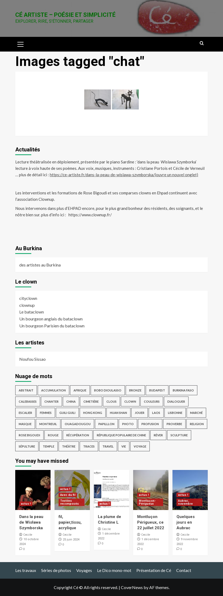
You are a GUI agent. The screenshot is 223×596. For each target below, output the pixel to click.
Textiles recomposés (69, 502)
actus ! (26, 503)
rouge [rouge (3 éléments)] (53, 435)
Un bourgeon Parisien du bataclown (51, 325)
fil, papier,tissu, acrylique (70, 522)
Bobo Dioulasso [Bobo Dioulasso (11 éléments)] (107, 390)
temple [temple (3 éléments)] (48, 446)
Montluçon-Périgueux (147, 502)
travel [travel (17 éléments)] (108, 446)
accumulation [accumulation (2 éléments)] (53, 390)
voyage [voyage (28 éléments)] (140, 446)
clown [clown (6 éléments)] (130, 401)
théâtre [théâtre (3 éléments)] (68, 446)
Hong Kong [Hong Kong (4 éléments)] (92, 412)
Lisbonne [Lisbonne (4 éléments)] (175, 412)
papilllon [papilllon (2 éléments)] (106, 424)
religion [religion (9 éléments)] (197, 424)
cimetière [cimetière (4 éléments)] (91, 401)
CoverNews (132, 587)
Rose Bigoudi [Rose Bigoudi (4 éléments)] (29, 435)
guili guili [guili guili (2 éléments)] (67, 412)
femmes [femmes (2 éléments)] (46, 412)
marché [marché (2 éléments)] (196, 412)
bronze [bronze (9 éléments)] (135, 390)
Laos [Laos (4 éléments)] (156, 412)
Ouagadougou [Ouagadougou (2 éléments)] (78, 424)
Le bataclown (31, 311)
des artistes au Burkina (40, 264)
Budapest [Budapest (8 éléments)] (157, 390)
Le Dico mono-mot (114, 570)
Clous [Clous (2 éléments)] (111, 401)
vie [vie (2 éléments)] (123, 446)
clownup (27, 305)
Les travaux (25, 570)
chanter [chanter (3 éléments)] (51, 401)
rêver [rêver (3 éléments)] (158, 435)
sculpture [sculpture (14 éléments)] (179, 435)
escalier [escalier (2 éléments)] (25, 412)
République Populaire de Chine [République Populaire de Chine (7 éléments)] (121, 435)
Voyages (84, 570)
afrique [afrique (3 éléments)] (80, 390)
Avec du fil (67, 495)
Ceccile (27, 534)
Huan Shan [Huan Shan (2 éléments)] (118, 412)
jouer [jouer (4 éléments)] (139, 412)
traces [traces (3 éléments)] (89, 446)
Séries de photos (56, 570)
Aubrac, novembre (185, 502)
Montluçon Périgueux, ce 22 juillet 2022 (150, 522)
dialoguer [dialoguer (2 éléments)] (176, 401)
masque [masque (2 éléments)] (25, 424)
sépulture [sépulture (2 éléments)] (27, 446)
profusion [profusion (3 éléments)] (150, 424)
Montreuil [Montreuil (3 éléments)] (48, 424)
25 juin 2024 (71, 539)
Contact (183, 570)
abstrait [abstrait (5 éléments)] (26, 390)
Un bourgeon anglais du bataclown (51, 318)
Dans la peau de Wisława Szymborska (31, 522)
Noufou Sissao (32, 359)
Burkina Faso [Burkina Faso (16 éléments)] (183, 390)
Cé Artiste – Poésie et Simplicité (65, 14)
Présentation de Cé (153, 570)
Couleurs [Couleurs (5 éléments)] (152, 401)
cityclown (28, 298)
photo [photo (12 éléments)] (128, 424)
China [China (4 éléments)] (71, 401)
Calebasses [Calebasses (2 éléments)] (28, 401)
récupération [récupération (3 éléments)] (77, 435)
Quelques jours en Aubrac (185, 522)
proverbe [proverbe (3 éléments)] (174, 424)
